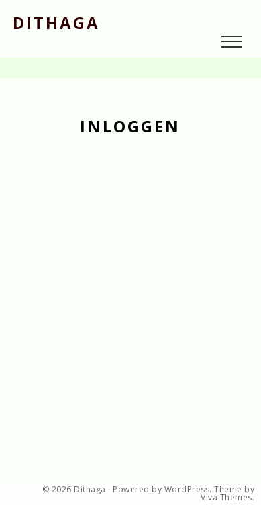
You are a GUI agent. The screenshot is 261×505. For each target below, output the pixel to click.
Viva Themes (226, 498)
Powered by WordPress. (162, 490)
